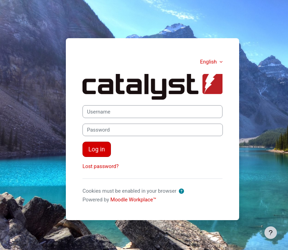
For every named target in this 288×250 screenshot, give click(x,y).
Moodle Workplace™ (133, 200)
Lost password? (100, 166)
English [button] (209, 62)
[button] (181, 191)
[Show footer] (270, 232)
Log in (96, 149)
